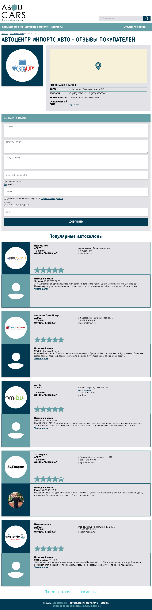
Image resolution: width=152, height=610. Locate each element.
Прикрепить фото (12, 182)
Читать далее (41, 289)
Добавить (76, 221)
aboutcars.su (59, 603)
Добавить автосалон (37, 27)
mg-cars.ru (74, 104)
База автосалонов (12, 27)
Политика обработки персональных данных (76, 606)
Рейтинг (7, 203)
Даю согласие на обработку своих (33, 198)
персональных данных (52, 198)
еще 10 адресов (84, 390)
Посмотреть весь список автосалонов (76, 592)
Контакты (57, 27)
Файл (11, 184)
